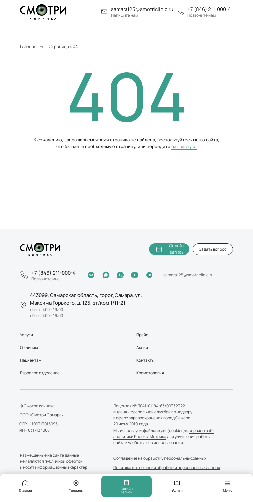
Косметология (150, 373)
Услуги (26, 335)
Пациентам (30, 360)
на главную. (184, 146)
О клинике (29, 347)
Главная (28, 46)
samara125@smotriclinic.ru (142, 9)
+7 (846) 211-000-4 (209, 9)
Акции (142, 347)
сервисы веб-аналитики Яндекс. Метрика (163, 433)
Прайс (142, 335)
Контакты (145, 360)
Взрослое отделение (40, 373)
